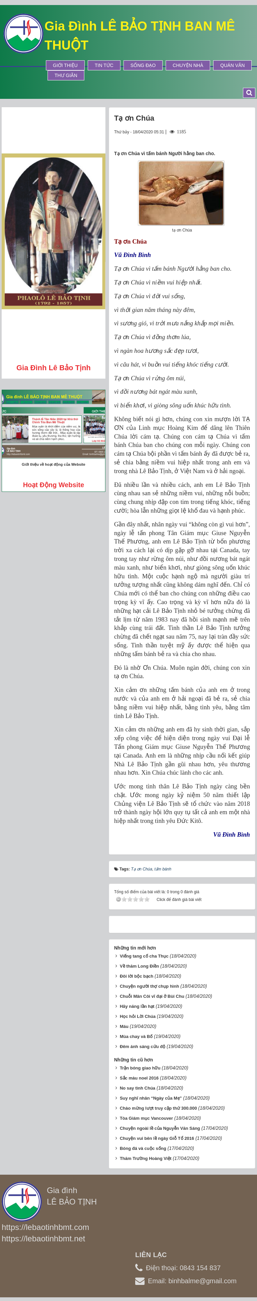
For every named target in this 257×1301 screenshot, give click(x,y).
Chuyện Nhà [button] (188, 65)
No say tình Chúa (137, 1088)
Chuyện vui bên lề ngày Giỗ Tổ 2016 (157, 1138)
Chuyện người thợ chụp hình (149, 986)
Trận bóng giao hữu (140, 1067)
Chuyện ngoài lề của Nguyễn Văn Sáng (160, 1128)
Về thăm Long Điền (139, 966)
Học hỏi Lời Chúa (138, 1016)
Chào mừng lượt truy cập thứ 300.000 (158, 1108)
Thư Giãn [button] (66, 75)
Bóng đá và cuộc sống (143, 1148)
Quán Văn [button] (232, 65)
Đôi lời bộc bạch (136, 976)
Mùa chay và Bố (136, 1036)
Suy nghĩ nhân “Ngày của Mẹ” (151, 1098)
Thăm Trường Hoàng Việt (146, 1158)
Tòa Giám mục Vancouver (146, 1118)
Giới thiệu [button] (65, 65)
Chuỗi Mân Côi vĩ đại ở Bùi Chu (152, 996)
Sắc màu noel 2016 (139, 1078)
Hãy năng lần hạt (137, 1006)
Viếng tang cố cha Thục (144, 956)
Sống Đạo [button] (143, 65)
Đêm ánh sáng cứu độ (142, 1046)
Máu (124, 1026)
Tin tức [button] (104, 65)
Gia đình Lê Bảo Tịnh (53, 368)
